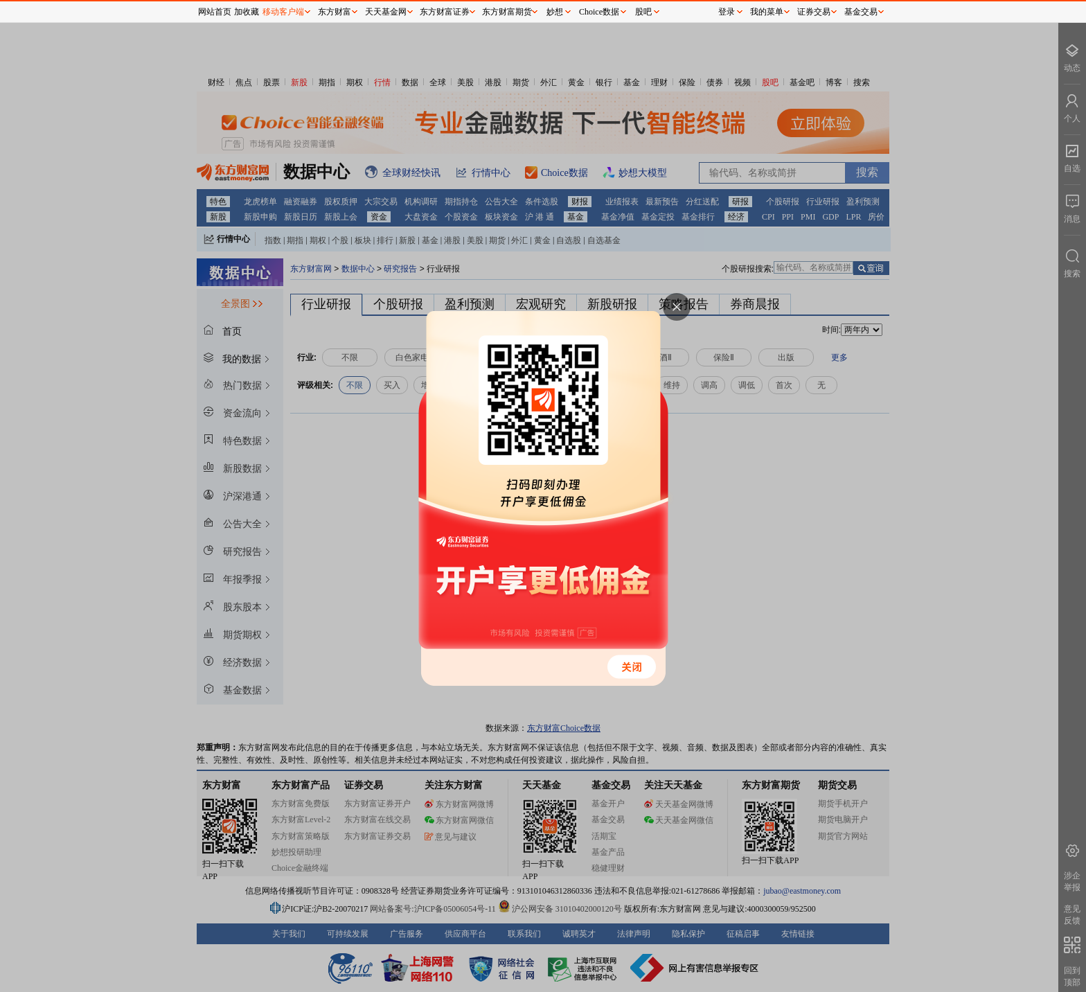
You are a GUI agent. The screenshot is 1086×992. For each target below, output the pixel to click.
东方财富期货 (507, 12)
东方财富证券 (445, 12)
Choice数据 (599, 12)
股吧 (643, 12)
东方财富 (334, 12)
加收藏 (246, 12)
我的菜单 (766, 12)
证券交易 (813, 12)
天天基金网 (386, 12)
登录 (726, 12)
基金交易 (861, 12)
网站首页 (214, 12)
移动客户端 (283, 12)
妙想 (554, 12)
